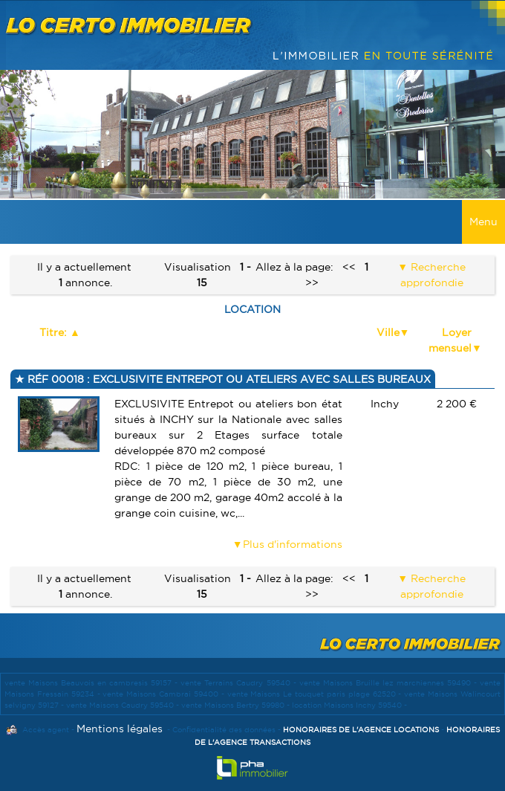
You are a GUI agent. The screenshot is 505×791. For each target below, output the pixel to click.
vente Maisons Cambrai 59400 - (164, 694)
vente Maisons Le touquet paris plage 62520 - (316, 694)
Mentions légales (119, 728)
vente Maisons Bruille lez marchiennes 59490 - (389, 683)
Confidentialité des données (224, 729)
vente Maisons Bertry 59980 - (236, 705)
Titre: (54, 332)
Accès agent (45, 729)
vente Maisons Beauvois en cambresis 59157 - (92, 683)
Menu (483, 221)
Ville (388, 332)
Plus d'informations (292, 544)
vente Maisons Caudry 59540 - (123, 705)
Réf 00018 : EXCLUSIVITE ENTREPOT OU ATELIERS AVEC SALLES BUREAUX (228, 379)
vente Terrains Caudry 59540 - (239, 683)
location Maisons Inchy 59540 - (349, 705)
